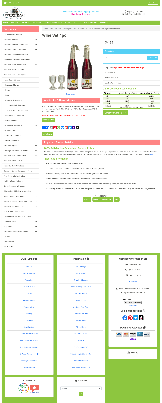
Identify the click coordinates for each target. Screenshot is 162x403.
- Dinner (7, 90)
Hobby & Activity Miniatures (20, 166)
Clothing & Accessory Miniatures (20, 151)
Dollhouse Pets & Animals (20, 161)
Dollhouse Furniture (20, 39)
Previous (87, 199)
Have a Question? (90, 23)
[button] (153, 3)
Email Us (133, 281)
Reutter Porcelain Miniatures (14, 186)
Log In (16, 3)
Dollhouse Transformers (29, 340)
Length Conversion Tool (115, 113)
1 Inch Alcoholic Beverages (99, 29)
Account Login (81, 267)
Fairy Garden (20, 227)
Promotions (37, 23)
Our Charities (29, 327)
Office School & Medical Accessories (20, 191)
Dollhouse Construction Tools (20, 206)
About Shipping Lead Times (81, 287)
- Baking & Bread (10, 120)
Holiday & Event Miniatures (20, 181)
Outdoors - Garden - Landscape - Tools (20, 171)
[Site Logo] (28, 13)
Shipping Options (81, 294)
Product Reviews (29, 287)
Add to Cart (153, 58)
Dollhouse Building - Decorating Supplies (20, 201)
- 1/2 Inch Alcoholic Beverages (16, 110)
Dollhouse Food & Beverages (60, 29)
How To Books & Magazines (14, 211)
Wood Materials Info (29, 354)
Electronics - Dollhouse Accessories (17, 60)
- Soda (6, 95)
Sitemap (29, 314)
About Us (29, 267)
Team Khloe (29, 320)
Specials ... (8, 237)
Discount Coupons (81, 361)
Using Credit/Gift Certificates (81, 354)
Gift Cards (77, 23)
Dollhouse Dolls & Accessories (20, 156)
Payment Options (81, 320)
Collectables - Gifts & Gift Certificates (17, 216)
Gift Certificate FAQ (81, 347)
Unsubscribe (133, 306)
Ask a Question (48, 120)
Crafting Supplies (20, 222)
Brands (67, 23)
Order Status (81, 273)
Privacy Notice (81, 327)
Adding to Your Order (81, 307)
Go (81, 394)
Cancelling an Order (81, 314)
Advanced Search (29, 300)
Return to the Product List (102, 199)
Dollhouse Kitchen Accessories (20, 50)
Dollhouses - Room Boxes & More (20, 232)
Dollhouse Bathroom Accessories (16, 55)
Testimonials (29, 307)
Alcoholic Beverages (79, 29)
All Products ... (9, 247)
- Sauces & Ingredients (12, 136)
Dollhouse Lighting (20, 146)
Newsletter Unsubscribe (81, 367)
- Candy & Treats (10, 130)
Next (117, 199)
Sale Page (14, 23)
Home (7, 3)
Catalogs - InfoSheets (29, 361)
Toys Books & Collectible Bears (20, 176)
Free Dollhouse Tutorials (29, 347)
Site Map (81, 340)
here (151, 154)
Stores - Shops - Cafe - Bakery (20, 196)
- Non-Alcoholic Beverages (14, 115)
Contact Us (104, 23)
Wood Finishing (29, 367)
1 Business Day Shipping (13, 34)
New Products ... (10, 242)
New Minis (25, 23)
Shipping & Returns (81, 280)
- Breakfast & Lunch (11, 85)
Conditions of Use (81, 334)
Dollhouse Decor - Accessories (20, 65)
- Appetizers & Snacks (12, 80)
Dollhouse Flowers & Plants (20, 70)
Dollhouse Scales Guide (53, 23)
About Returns (81, 300)
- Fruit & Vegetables (11, 141)
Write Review (47, 134)
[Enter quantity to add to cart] (126, 58)
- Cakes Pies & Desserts (20, 125)
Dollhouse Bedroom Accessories (20, 45)
